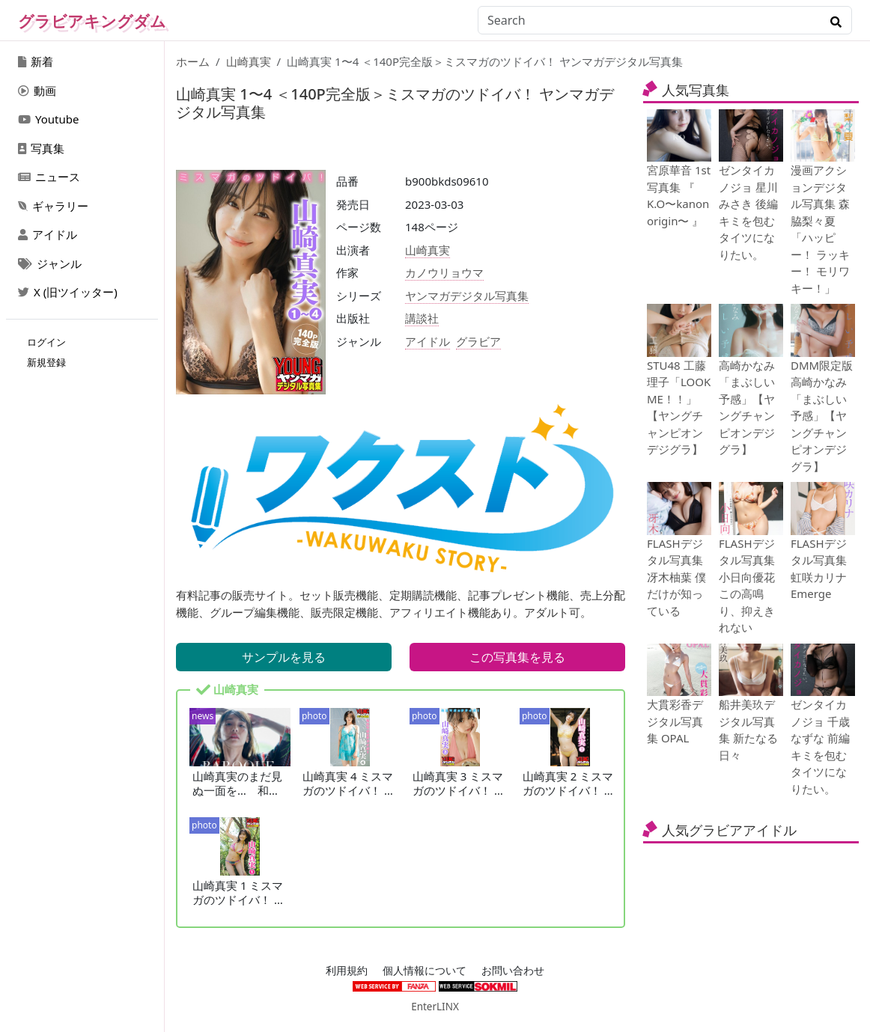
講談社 (422, 318)
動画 (37, 90)
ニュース (49, 176)
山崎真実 (248, 61)
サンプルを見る (284, 657)
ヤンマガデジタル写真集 (467, 295)
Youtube (48, 119)
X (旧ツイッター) (68, 291)
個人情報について (424, 970)
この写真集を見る (517, 657)
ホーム (193, 61)
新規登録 (46, 362)
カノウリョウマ (444, 272)
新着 (35, 61)
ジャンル (50, 263)
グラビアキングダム (92, 20)
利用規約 (347, 970)
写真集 (41, 148)
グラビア (478, 341)
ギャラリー (53, 205)
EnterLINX (435, 1006)
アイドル (47, 234)
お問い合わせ (512, 970)
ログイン (46, 342)
